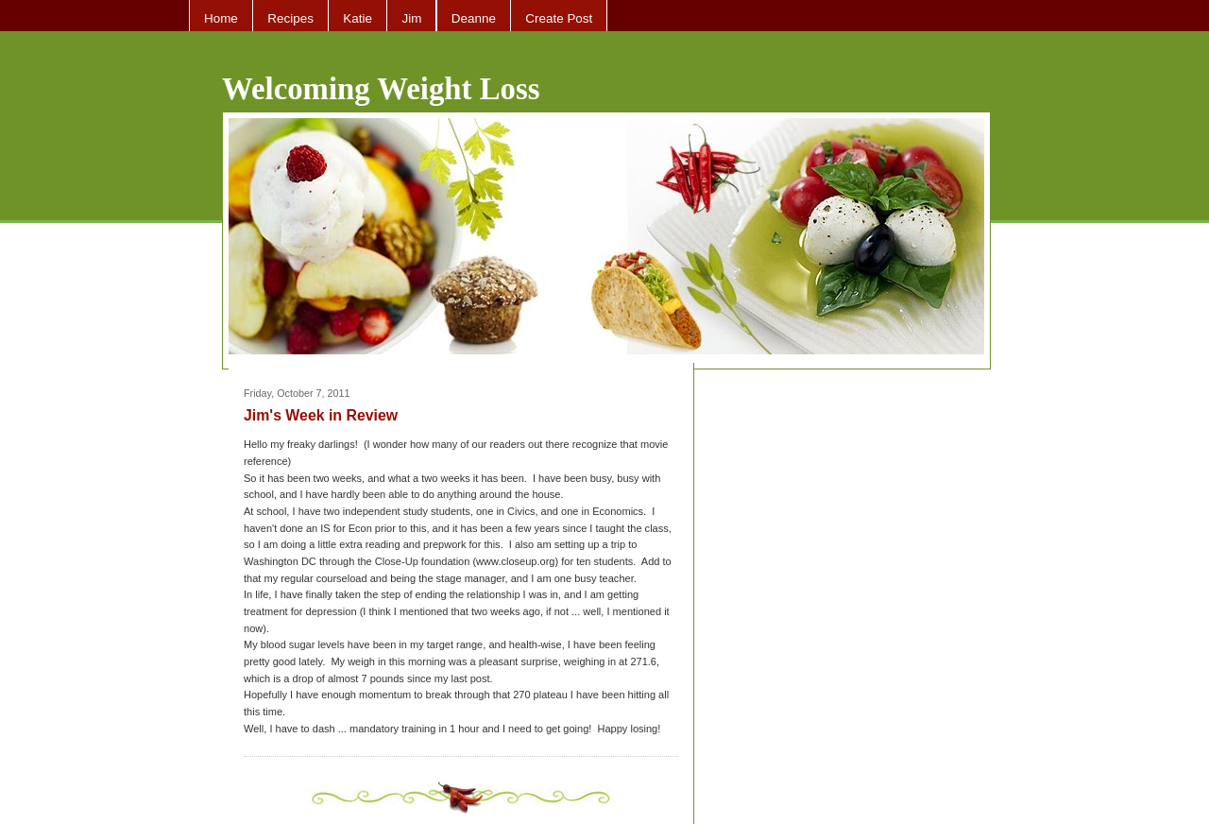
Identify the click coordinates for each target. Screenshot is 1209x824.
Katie (357, 18)
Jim (411, 18)
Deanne (473, 18)
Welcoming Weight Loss (381, 89)
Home (221, 18)
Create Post (558, 18)
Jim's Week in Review (321, 415)
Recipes (290, 18)
